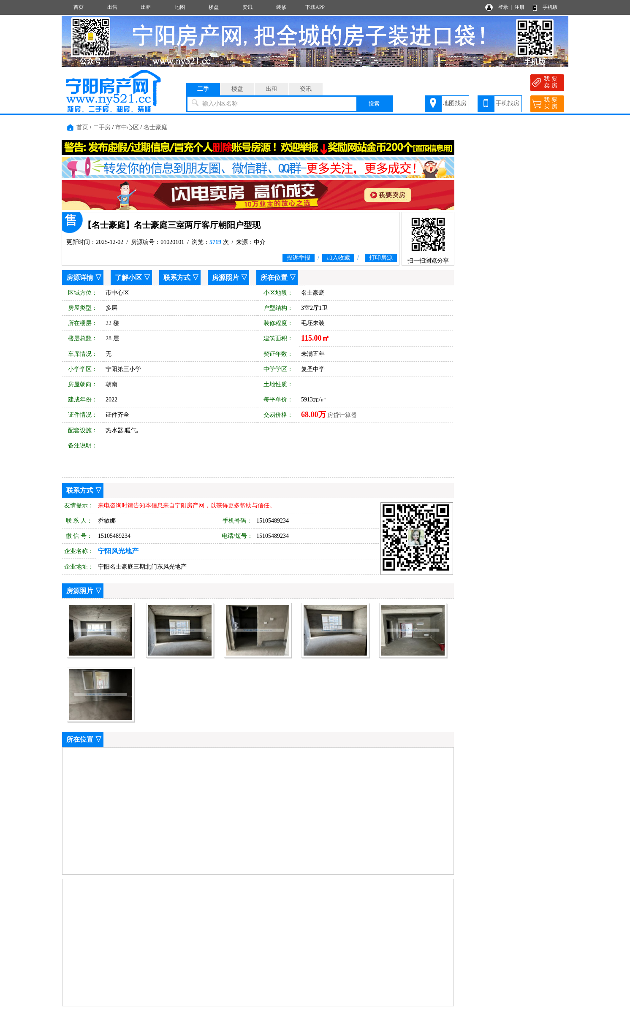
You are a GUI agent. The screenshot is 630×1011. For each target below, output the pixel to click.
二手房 (102, 127)
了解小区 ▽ (132, 277)
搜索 (374, 103)
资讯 (247, 7)
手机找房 (507, 103)
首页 (78, 7)
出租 (146, 7)
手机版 (550, 7)
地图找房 (455, 103)
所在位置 (274, 277)
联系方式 (176, 277)
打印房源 (381, 258)
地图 (180, 7)
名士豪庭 (155, 127)
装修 (281, 7)
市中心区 (127, 127)
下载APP (315, 7)
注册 (519, 7)
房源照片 (225, 277)
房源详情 (79, 277)
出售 (112, 7)
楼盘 (214, 7)
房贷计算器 (342, 415)
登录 (503, 7)
